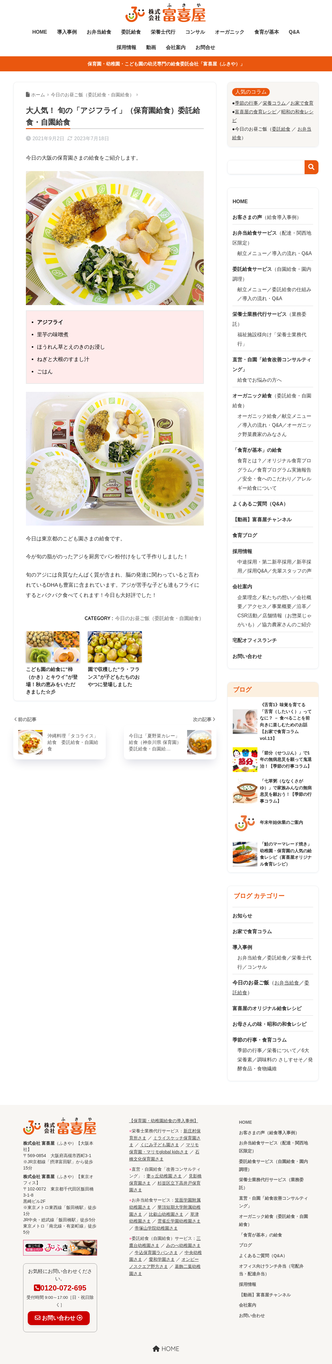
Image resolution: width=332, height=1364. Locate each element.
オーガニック (229, 32)
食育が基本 (266, 32)
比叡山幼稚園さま (166, 1201)
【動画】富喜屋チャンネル (265, 1287)
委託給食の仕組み (291, 286)
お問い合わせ (252, 1308)
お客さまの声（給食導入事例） (269, 1122)
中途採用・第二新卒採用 (264, 554)
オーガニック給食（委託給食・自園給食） (273, 1211)
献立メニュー (252, 251)
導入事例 (67, 32)
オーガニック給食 (257, 410)
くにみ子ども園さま (159, 1133)
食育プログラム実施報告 (284, 463)
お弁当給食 (99, 32)
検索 (311, 167)
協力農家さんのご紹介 (286, 616)
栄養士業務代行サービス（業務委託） (271, 1174)
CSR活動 (247, 607)
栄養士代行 (163, 32)
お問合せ (205, 47)
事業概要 (282, 598)
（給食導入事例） (269, 216)
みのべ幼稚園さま (183, 1231)
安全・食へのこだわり (267, 473)
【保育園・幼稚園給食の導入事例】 (163, 1109)
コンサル (195, 32)
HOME (39, 32)
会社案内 (176, 47)
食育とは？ (249, 454)
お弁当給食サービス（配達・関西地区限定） (273, 1136)
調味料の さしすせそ (280, 1048)
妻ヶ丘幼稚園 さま (164, 1163)
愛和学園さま (162, 1245)
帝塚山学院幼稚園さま (156, 1215)
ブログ (245, 1236)
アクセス (257, 598)
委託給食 (131, 32)
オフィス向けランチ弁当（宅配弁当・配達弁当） (271, 1261)
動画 (151, 47)
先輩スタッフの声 (292, 563)
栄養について (282, 1040)
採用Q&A (257, 563)
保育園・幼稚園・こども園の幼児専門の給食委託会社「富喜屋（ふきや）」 (166, 63)
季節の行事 (249, 1040)
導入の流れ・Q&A (292, 251)
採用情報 (126, 47)
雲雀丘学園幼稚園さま (179, 1208)
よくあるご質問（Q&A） (263, 1247)
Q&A (294, 32)
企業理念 (247, 589)
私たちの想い (277, 589)
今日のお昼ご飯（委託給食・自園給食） (159, 618)
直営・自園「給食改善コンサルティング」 (273, 1192)
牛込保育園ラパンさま (156, 1238)
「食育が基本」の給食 (260, 1226)
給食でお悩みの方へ (259, 375)
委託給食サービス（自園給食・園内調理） (273, 1155)
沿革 (301, 598)
